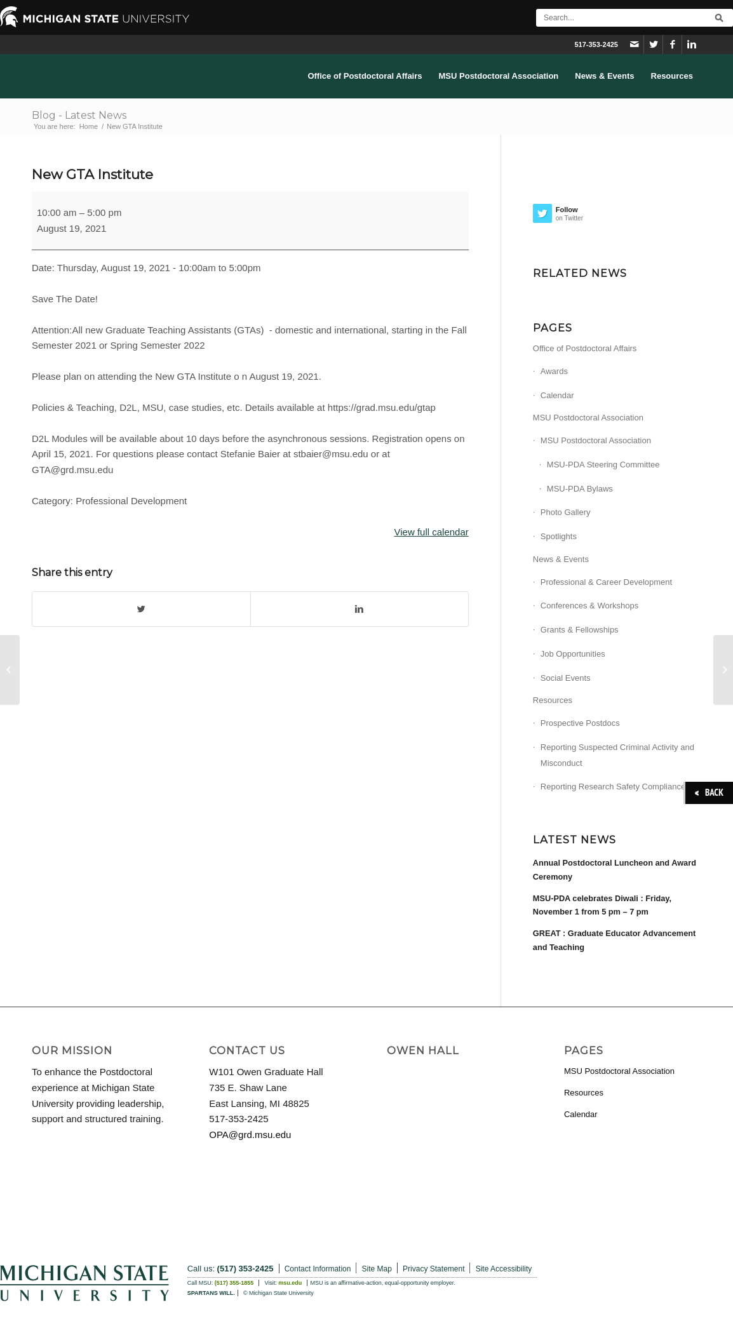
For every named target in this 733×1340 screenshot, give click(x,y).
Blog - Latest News (79, 115)
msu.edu (290, 1283)
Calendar (557, 395)
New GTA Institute (92, 174)
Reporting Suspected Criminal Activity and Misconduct (617, 755)
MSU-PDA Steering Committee (603, 464)
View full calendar (431, 531)
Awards (554, 371)
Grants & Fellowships (580, 629)
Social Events (566, 678)
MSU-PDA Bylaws (580, 488)
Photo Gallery (566, 512)
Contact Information (318, 1268)
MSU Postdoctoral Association (588, 417)
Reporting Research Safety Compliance (613, 786)
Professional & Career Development (606, 582)
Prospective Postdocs (580, 723)
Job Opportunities (573, 654)
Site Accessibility (504, 1268)
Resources (552, 700)
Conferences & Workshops (589, 605)
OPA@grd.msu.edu (250, 1134)
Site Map (377, 1268)
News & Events (561, 559)
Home (88, 126)
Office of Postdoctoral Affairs (585, 348)
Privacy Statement (433, 1268)
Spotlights (559, 536)
